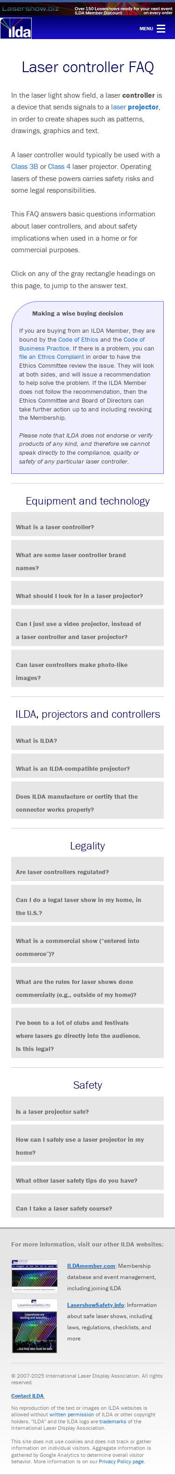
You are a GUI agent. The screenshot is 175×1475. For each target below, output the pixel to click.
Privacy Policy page (121, 1461)
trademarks (112, 1421)
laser (119, 106)
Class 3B (24, 166)
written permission (71, 1414)
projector (143, 106)
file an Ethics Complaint (51, 356)
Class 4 (59, 166)
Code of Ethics (78, 339)
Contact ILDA (27, 1395)
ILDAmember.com (91, 1266)
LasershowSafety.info (95, 1305)
